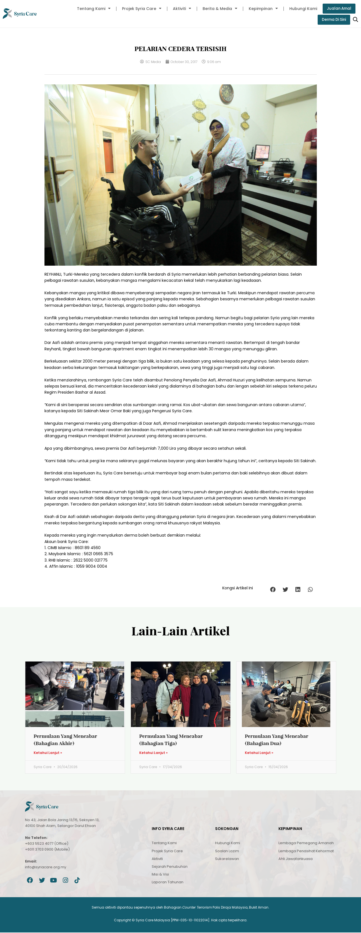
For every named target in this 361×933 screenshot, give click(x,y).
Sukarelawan (227, 859)
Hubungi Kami (302, 8)
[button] (273, 590)
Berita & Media (218, 8)
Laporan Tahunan (167, 882)
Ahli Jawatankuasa (295, 859)
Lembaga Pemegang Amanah (306, 843)
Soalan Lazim (227, 851)
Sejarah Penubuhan (170, 867)
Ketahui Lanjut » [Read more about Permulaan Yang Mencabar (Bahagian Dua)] (259, 753)
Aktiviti (181, 8)
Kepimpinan (262, 8)
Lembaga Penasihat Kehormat (306, 851)
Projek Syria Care (140, 8)
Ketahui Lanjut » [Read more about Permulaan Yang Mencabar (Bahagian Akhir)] (48, 753)
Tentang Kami (92, 8)
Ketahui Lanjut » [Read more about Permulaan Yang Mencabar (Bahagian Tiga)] (153, 753)
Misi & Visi (160, 874)
